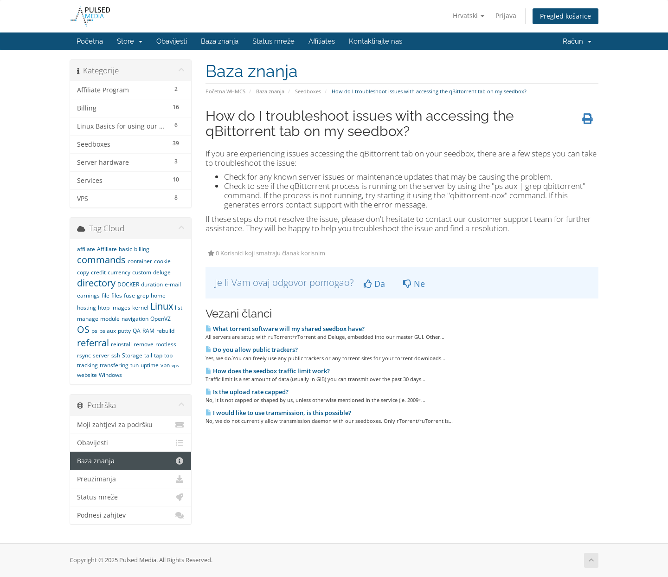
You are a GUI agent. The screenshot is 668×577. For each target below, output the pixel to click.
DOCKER (128, 284)
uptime (150, 365)
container (140, 261)
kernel (140, 307)
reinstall (121, 344)
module (110, 319)
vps (175, 365)
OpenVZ (160, 319)
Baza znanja (219, 41)
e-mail (173, 284)
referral (93, 343)
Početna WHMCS (225, 91)
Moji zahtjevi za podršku (130, 424)
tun (134, 365)
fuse (129, 295)
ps (94, 331)
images (120, 307)
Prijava (505, 15)
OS (83, 329)
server (101, 355)
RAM (148, 331)
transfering (114, 365)
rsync (84, 355)
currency (119, 272)
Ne (414, 283)
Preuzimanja (130, 479)
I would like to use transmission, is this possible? (278, 412)
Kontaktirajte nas (375, 41)
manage (87, 319)
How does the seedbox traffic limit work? (268, 371)
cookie (162, 261)
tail (148, 355)
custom (141, 272)
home (158, 295)
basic (125, 249)
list (178, 307)
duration (152, 284)
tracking (87, 365)
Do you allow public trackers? (252, 349)
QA (137, 331)
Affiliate (107, 249)
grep (143, 295)
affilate (86, 249)
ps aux (107, 331)
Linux (161, 306)
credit (98, 272)
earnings (88, 295)
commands (101, 259)
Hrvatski (468, 15)
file (105, 295)
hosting (86, 307)
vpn (165, 365)
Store (129, 41)
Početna (90, 41)
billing (141, 249)
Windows (110, 375)
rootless (165, 344)
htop (103, 307)
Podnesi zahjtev (130, 515)
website (87, 375)
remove (144, 344)
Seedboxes (308, 91)
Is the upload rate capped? (247, 392)
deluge (162, 272)
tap (158, 355)
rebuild (165, 331)
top (168, 355)
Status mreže (273, 41)
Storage (132, 355)
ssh (115, 355)
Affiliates (321, 41)
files (116, 295)
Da (374, 283)
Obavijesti (171, 41)
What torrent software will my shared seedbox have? (285, 328)
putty (124, 331)
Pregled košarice (565, 16)
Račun (577, 41)
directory (96, 283)
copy (83, 272)
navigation (135, 319)
